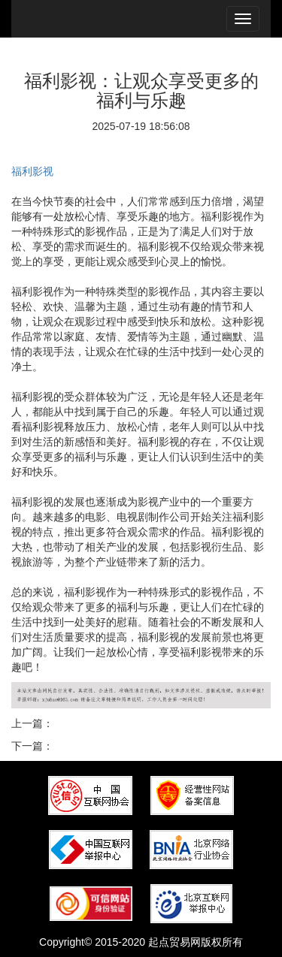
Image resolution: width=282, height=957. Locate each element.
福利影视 (32, 171)
